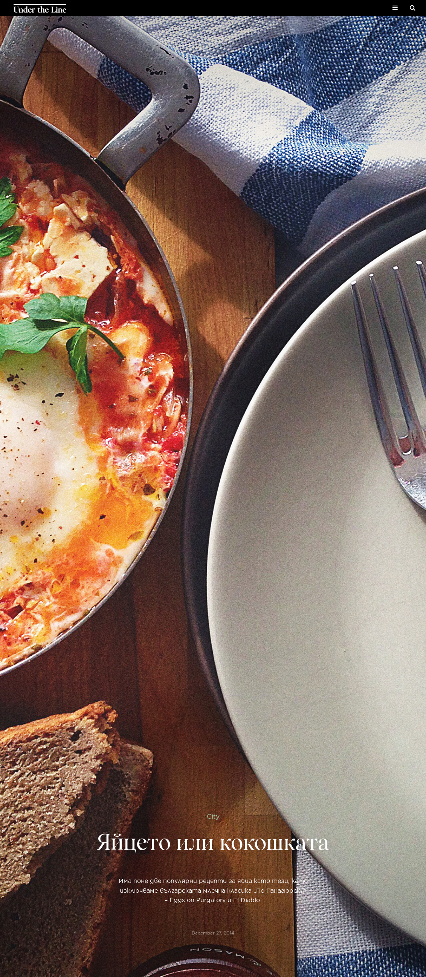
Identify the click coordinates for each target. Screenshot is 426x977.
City (213, 816)
